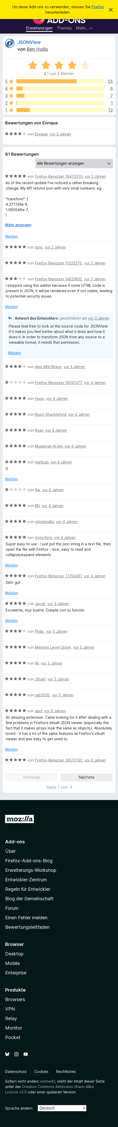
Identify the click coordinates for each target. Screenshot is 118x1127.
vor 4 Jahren (94, 382)
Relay (11, 1018)
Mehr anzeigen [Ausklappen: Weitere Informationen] (18, 225)
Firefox (98, 7)
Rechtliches (66, 1071)
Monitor (13, 1028)
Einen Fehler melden (26, 917)
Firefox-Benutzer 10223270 (58, 263)
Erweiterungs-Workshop (30, 870)
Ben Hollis (37, 49)
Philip (39, 631)
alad (38, 711)
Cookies (41, 1071)
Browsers (15, 999)
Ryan (39, 430)
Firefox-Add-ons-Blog (29, 860)
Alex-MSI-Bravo (48, 366)
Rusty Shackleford (50, 414)
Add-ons (15, 841)
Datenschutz (16, 1071)
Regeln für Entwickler (27, 889)
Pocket (13, 1037)
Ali (37, 663)
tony (39, 247)
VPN (10, 1009)
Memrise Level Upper (53, 647)
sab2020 (42, 695)
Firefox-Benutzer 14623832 (58, 279)
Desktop (14, 953)
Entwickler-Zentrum (26, 879)
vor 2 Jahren (95, 176)
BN (37, 505)
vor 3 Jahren (60, 134)
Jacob (40, 603)
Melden (11, 236)
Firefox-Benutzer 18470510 (59, 176)
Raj (37, 490)
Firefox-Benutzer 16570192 (58, 760)
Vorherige (32, 777)
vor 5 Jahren (56, 631)
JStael (40, 679)
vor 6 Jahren (55, 711)
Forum (11, 908)
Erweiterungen (39, 28)
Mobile (12, 963)
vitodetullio (44, 521)
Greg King (43, 537)
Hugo (39, 398)
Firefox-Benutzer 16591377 (58, 382)
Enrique (41, 134)
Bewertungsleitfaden (27, 927)
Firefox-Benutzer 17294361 (58, 576)
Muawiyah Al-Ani (49, 446)
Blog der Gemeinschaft (29, 898)
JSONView (29, 42)
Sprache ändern (19, 1108)
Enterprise (15, 972)
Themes (64, 28)
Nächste (86, 777)
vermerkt (47, 1081)
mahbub (41, 462)
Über (10, 851)
